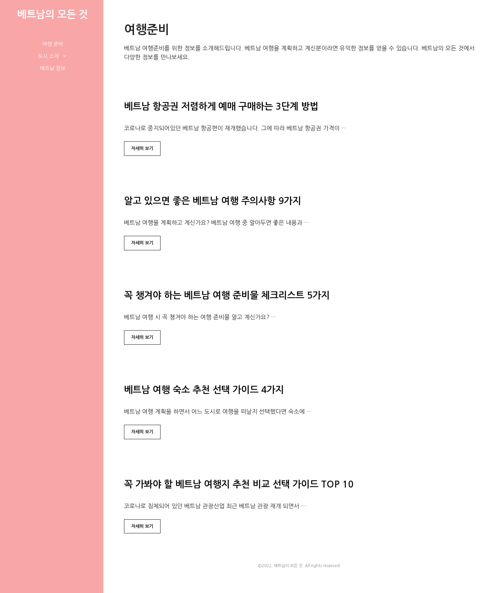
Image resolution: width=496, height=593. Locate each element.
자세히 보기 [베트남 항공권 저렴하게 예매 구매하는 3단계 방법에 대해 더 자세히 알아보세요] (142, 148)
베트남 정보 (52, 68)
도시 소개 (56, 56)
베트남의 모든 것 (52, 14)
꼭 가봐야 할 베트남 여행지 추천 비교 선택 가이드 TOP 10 (238, 484)
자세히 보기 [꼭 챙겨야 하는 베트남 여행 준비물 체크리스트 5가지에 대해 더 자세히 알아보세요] (142, 337)
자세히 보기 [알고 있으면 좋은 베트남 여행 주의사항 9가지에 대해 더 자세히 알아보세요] (142, 243)
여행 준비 (52, 44)
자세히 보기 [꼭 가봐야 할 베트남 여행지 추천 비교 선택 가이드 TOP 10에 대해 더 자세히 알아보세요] (142, 526)
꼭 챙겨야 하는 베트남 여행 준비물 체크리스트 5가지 (227, 295)
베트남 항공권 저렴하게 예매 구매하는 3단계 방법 (221, 106)
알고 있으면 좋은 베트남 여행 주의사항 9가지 (212, 200)
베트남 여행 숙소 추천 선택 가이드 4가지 (204, 389)
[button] (66, 56)
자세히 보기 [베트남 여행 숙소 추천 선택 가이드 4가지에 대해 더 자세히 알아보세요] (142, 432)
